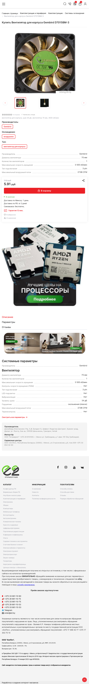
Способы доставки (67, 492)
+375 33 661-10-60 (12, 596)
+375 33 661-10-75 (12, 602)
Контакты (35, 495)
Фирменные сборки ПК (11, 492)
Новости (35, 492)
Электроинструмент (10, 551)
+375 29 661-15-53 (12, 604)
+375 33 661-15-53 (12, 607)
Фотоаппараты (8, 515)
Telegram (7, 610)
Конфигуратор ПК (9, 489)
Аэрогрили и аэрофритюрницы (14, 564)
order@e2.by (9, 613)
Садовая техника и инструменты (15, 541)
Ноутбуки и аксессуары (12, 495)
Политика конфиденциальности (43, 499)
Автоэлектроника (9, 518)
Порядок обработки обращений (71, 499)
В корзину (44, 190)
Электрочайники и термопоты (14, 548)
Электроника (8, 502)
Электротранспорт (10, 554)
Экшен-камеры (8, 558)
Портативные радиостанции (13, 531)
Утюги (5, 538)
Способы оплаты (66, 489)
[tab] (44, 317)
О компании (36, 489)
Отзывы (63, 495)
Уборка (5, 505)
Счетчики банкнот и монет (13, 545)
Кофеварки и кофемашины (13, 535)
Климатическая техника (12, 522)
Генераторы (7, 561)
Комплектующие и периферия (14, 499)
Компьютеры (8, 508)
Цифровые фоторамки (11, 528)
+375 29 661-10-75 (12, 599)
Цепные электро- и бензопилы (14, 567)
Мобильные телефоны (11, 512)
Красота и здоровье (10, 525)
